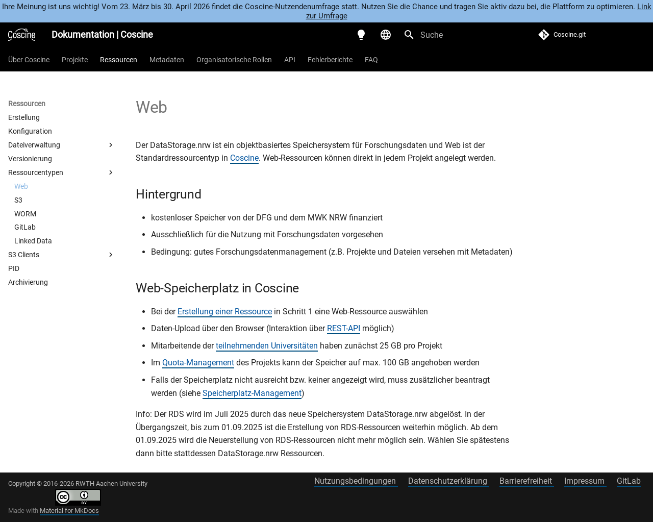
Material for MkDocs (69, 510)
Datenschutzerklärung (448, 481)
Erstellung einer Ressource (225, 311)
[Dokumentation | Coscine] (21, 34)
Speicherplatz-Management (252, 393)
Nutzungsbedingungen (356, 481)
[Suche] (457, 35)
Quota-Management (198, 362)
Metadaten (166, 60)
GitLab (629, 481)
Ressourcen (118, 60)
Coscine (244, 158)
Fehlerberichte (330, 60)
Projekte (75, 60)
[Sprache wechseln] (385, 34)
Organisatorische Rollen (234, 60)
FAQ (371, 60)
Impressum (585, 481)
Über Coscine (28, 60)
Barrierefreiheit (526, 481)
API (289, 60)
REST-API (343, 328)
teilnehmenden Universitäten (267, 346)
